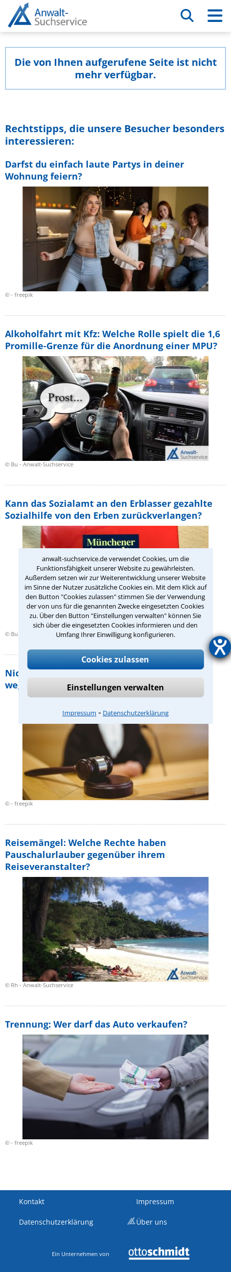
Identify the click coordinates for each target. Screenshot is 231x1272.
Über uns (151, 1222)
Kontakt (31, 1201)
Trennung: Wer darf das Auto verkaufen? (96, 1024)
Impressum (79, 712)
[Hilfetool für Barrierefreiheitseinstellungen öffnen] (220, 647)
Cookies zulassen (115, 659)
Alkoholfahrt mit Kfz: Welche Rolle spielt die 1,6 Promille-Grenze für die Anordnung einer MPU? (112, 340)
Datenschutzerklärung (136, 712)
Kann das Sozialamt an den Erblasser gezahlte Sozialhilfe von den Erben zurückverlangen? (109, 509)
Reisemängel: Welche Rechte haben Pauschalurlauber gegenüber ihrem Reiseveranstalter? (85, 854)
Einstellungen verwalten (115, 687)
